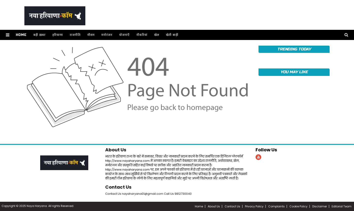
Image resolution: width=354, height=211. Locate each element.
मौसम (91, 35)
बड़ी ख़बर (39, 35)
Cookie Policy (298, 206)
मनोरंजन (106, 35)
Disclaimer (319, 206)
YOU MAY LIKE (294, 72)
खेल (156, 35)
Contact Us (118, 187)
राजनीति (75, 35)
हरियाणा (57, 35)
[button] (7, 35)
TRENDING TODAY (294, 49)
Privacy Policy (254, 206)
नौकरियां (141, 35)
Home (21, 35)
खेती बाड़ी (172, 35)
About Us (115, 150)
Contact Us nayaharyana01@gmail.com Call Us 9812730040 (148, 194)
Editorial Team (342, 206)
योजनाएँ (124, 35)
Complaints (276, 206)
